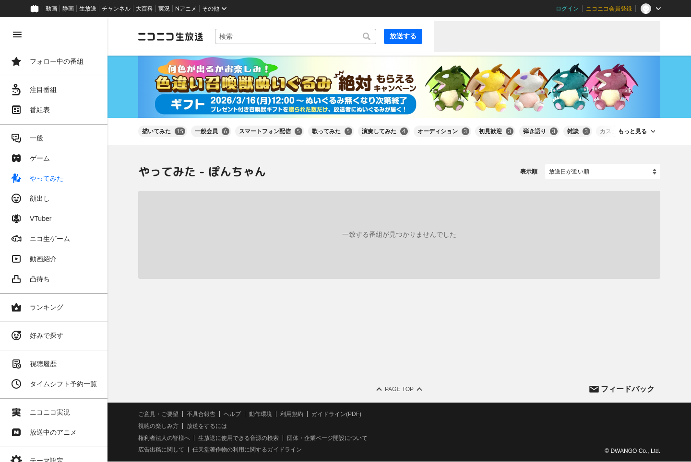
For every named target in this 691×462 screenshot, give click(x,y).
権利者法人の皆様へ (164, 438)
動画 (51, 9)
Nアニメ (186, 9)
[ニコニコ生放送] (170, 36)
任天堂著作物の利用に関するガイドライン (247, 450)
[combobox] (295, 36)
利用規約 (291, 414)
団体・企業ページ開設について (327, 438)
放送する (403, 36)
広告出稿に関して (161, 450)
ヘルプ (232, 414)
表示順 (528, 171)
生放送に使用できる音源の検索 (238, 438)
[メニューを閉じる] (17, 34)
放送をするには (207, 426)
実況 (164, 9)
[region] (53, 239)
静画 (68, 9)
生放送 (87, 9)
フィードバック (628, 389)
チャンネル (116, 9)
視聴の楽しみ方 (158, 426)
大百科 (144, 9)
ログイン (567, 9)
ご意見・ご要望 (158, 414)
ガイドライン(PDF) (336, 414)
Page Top (399, 389)
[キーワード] (295, 36)
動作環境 (260, 414)
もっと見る (632, 131)
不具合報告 (201, 414)
